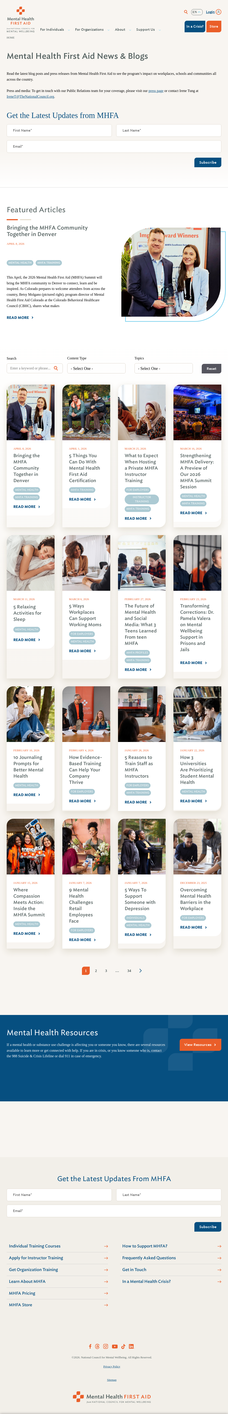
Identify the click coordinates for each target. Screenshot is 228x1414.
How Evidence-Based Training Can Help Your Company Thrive (85, 769)
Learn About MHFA (27, 1281)
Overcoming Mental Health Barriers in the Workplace (195, 899)
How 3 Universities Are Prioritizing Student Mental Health (197, 769)
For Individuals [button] (52, 29)
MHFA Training (26, 497)
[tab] (12, 219)
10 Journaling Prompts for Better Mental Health (28, 766)
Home (10, 37)
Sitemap (112, 1379)
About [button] (120, 29)
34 (129, 971)
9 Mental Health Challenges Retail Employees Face (81, 905)
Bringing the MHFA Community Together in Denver (26, 468)
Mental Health (26, 490)
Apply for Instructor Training (36, 1258)
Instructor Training (142, 499)
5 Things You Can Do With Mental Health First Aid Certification (84, 468)
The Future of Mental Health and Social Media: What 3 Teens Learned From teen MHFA (141, 624)
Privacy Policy (111, 1366)
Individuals (135, 918)
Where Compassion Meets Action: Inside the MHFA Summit (29, 902)
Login (210, 12)
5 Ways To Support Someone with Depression (140, 899)
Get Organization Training (33, 1269)
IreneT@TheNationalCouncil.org (30, 96)
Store (214, 26)
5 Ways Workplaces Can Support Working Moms (85, 615)
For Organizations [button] (90, 29)
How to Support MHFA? (144, 1246)
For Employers (137, 490)
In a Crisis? (195, 26)
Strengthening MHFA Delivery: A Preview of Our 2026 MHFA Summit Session (197, 471)
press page (156, 91)
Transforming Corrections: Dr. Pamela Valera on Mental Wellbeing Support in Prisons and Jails (197, 628)
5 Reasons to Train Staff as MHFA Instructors (139, 766)
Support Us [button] (146, 29)
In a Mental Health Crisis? (146, 1281)
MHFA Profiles (137, 652)
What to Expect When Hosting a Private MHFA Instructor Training (141, 468)
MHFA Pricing (22, 1293)
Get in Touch (134, 1269)
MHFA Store (20, 1305)
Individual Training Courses (35, 1246)
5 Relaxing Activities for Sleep (27, 613)
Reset (211, 368)
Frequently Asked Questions (149, 1258)
